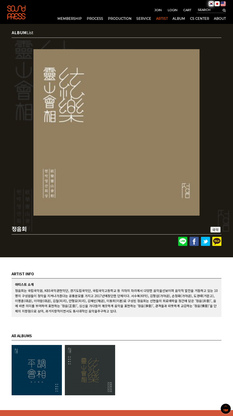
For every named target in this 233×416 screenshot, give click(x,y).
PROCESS (95, 19)
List (30, 32)
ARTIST (162, 19)
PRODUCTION (120, 19)
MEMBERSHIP (69, 19)
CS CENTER (199, 19)
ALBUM (178, 19)
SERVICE (143, 19)
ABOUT (220, 19)
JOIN (158, 10)
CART (187, 10)
